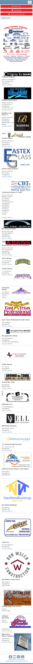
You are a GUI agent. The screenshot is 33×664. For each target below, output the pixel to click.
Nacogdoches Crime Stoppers (16, 659)
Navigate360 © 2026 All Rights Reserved (16, 661)
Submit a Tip (16, 6)
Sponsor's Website (7, 85)
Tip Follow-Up (16, 10)
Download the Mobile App (16, 14)
